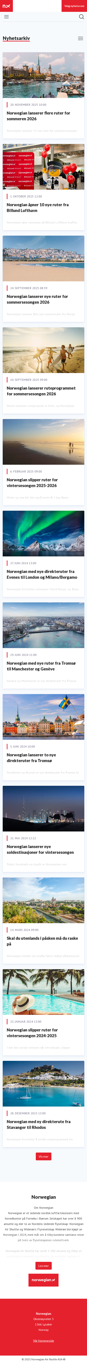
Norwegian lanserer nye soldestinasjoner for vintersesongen (40, 849)
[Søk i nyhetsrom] (81, 16)
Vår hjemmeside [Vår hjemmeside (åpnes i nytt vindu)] (43, 1341)
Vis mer (44, 1156)
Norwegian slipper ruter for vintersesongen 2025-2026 (32, 482)
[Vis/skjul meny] (6, 17)
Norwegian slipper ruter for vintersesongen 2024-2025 (32, 1032)
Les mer (43, 1266)
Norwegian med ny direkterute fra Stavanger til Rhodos (39, 1124)
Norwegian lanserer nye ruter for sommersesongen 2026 (37, 299)
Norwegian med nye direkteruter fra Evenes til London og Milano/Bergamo (42, 574)
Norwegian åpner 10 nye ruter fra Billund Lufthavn (38, 207)
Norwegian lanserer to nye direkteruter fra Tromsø (31, 757)
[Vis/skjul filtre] (80, 38)
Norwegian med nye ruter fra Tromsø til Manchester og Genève (41, 666)
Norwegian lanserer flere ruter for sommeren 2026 (38, 115)
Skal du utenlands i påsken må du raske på (42, 941)
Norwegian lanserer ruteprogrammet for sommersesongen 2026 (41, 391)
